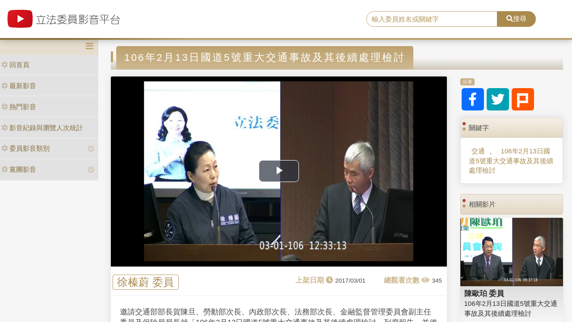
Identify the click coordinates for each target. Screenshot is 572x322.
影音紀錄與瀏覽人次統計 (42, 127)
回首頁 (15, 64)
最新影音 (18, 85)
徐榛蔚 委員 (145, 282)
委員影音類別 (25, 148)
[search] (431, 19)
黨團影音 (18, 169)
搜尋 (516, 18)
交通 (478, 151)
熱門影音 (18, 106)
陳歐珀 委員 (484, 293)
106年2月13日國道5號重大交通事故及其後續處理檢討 (511, 160)
